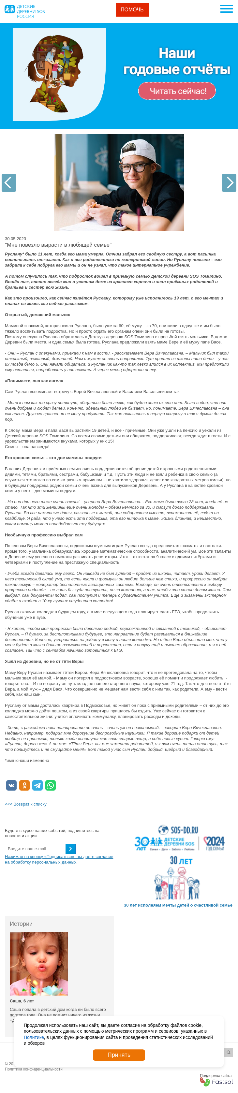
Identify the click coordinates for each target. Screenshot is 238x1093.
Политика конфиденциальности (34, 1069)
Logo (24, 11)
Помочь (132, 9)
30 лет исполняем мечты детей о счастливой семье (178, 905)
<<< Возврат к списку (26, 804)
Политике (34, 1037)
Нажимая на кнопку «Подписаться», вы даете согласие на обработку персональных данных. (59, 859)
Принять (119, 1055)
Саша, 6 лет (22, 1000)
